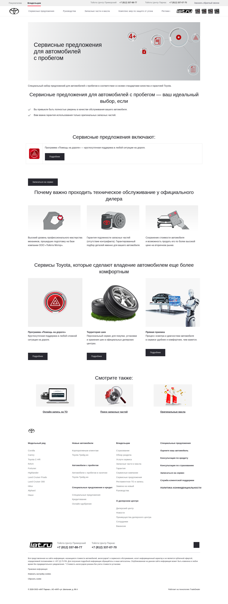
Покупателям (15, 3)
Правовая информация (38, 569)
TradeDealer (195, 589)
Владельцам (34, 3)
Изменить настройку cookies (39, 574)
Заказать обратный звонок (206, 3)
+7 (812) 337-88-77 (128, 2)
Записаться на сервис (43, 182)
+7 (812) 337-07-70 (178, 2)
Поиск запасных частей (114, 412)
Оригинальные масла (172, 412)
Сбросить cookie (34, 579)
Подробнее (54, 156)
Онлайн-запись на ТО (55, 412)
